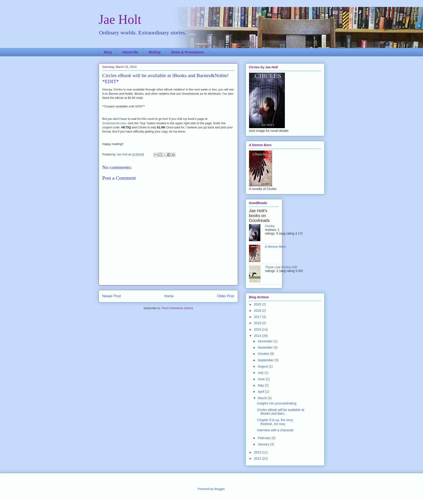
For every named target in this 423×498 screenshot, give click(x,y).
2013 (258, 452)
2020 (258, 304)
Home (169, 296)
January (264, 444)
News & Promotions (187, 52)
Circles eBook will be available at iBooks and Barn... (280, 412)
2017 (258, 317)
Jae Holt (120, 19)
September (266, 360)
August (263, 366)
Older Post (225, 296)
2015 (258, 329)
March (263, 398)
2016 (258, 323)
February (265, 438)
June (262, 379)
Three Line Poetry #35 (281, 267)
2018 (258, 310)
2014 (258, 336)
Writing (155, 52)
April (261, 391)
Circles (270, 226)
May (261, 385)
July (261, 372)
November (266, 347)
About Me (130, 52)
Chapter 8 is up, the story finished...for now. (275, 422)
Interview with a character (275, 430)
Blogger (219, 489)
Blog (108, 52)
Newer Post (111, 296)
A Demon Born (275, 246)
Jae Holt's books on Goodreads (259, 215)
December (266, 341)
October (264, 354)
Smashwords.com (114, 123)
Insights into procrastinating (276, 403)
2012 (258, 458)
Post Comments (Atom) (177, 308)
